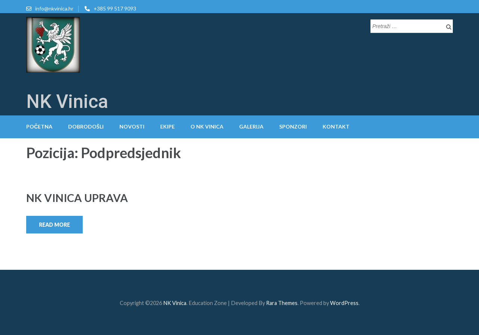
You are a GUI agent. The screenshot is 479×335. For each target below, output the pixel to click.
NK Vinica (67, 101)
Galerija (251, 126)
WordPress (344, 303)
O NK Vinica (206, 126)
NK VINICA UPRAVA (77, 197)
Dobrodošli (86, 126)
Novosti (131, 126)
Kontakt (336, 126)
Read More (54, 224)
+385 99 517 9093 (115, 8)
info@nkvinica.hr (54, 8)
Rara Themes (282, 303)
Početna (39, 126)
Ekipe (167, 126)
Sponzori (293, 126)
